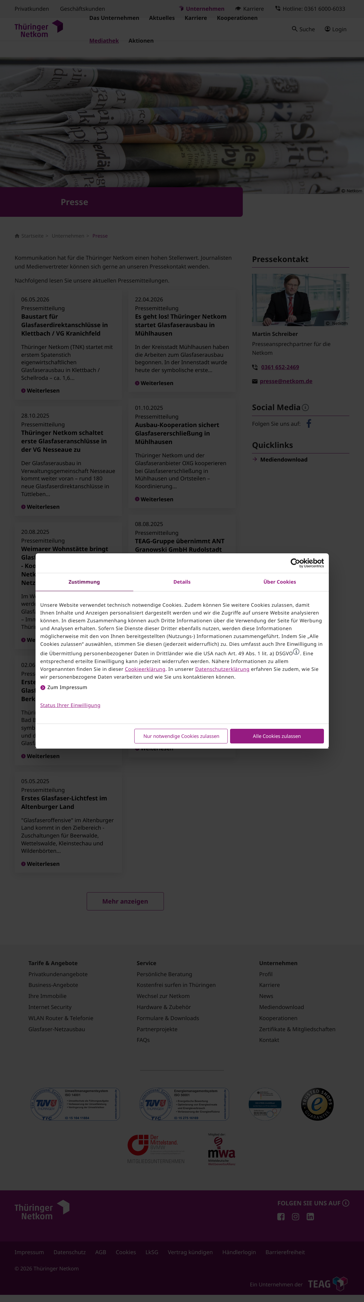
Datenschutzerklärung (222, 669)
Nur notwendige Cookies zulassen (181, 736)
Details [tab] (182, 582)
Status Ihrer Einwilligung (70, 705)
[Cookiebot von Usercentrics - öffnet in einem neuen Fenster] (295, 563)
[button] (296, 651)
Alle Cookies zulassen (277, 736)
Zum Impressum (68, 687)
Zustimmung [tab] (84, 582)
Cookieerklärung (145, 669)
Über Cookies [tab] (279, 582)
